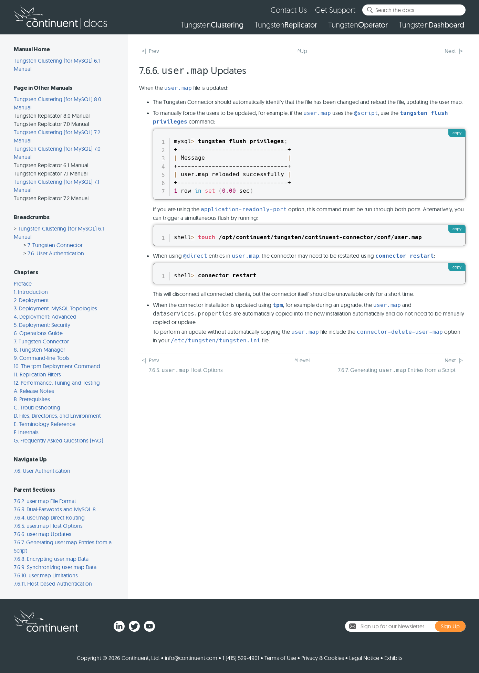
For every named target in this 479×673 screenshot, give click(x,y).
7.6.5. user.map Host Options (48, 525)
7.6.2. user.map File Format (45, 501)
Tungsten (212, 25)
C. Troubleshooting (37, 407)
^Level (302, 360)
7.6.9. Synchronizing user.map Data (55, 567)
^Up (302, 50)
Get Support (335, 9)
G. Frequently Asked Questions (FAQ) (58, 440)
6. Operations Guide (38, 333)
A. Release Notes (34, 390)
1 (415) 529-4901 (240, 657)
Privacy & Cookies (322, 657)
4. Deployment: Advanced (45, 316)
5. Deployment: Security (42, 324)
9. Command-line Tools (42, 357)
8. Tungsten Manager (39, 349)
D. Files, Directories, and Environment (57, 415)
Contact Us (289, 9)
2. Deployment (31, 300)
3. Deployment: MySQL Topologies (55, 308)
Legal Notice (364, 657)
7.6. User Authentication (56, 253)
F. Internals (26, 432)
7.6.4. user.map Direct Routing (49, 517)
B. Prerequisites (32, 399)
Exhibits (393, 657)
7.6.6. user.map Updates (42, 534)
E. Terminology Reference (44, 423)
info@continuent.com (191, 657)
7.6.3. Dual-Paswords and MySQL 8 (55, 509)
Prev (154, 50)
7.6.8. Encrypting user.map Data (51, 558)
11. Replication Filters (37, 374)
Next (450, 50)
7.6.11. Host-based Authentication (53, 583)
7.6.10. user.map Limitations (46, 575)
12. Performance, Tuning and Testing (57, 382)
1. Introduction (31, 291)
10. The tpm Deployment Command (57, 366)
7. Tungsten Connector (55, 245)
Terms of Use (280, 657)
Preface (23, 283)
